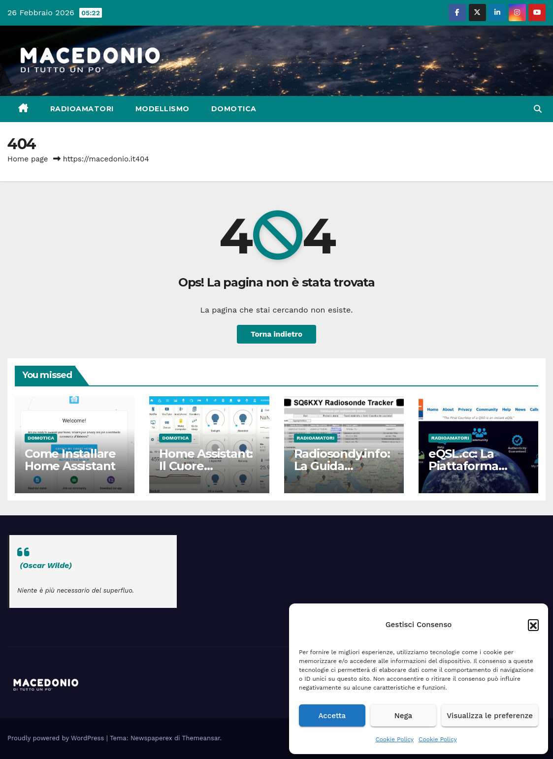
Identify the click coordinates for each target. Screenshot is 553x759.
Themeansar (201, 738)
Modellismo (162, 108)
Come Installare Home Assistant (70, 459)
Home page (27, 159)
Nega (403, 715)
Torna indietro (276, 334)
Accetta (332, 715)
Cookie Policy (394, 739)
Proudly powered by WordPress (56, 738)
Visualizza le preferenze (490, 715)
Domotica (234, 108)
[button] (533, 625)
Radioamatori (82, 108)
